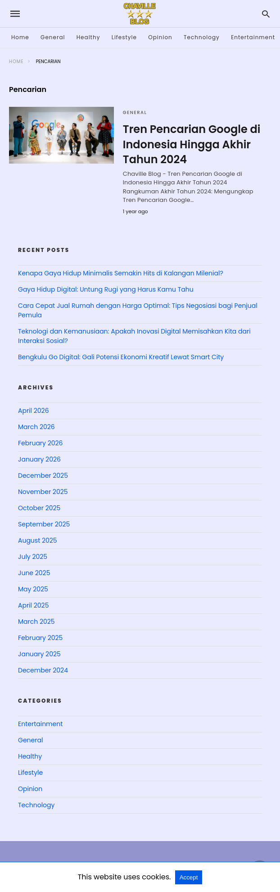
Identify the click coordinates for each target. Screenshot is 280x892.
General (53, 37)
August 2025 (37, 540)
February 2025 (40, 637)
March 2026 (36, 426)
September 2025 (44, 524)
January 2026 (39, 459)
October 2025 (39, 507)
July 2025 (32, 556)
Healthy (88, 37)
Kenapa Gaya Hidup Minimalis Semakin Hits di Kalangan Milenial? (120, 273)
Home (20, 37)
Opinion (160, 37)
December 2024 (43, 670)
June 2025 (34, 572)
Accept (189, 877)
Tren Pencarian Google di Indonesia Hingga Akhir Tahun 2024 (192, 144)
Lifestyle (124, 37)
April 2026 (33, 410)
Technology (202, 37)
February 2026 (40, 443)
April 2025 (33, 605)
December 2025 (43, 475)
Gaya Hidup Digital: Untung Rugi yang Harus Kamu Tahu (106, 289)
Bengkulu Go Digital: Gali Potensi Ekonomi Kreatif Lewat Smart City (121, 356)
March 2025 (36, 621)
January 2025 (39, 654)
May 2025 (33, 589)
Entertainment (253, 37)
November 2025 (43, 491)
